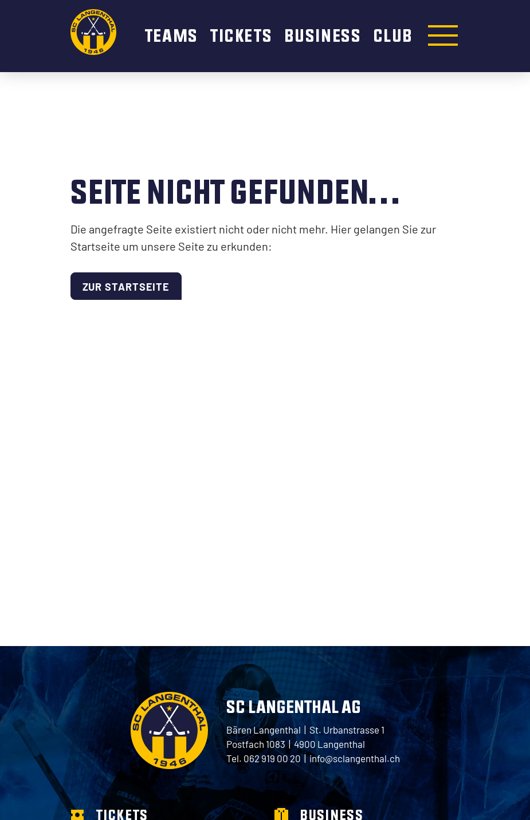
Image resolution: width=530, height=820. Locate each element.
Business (324, 35)
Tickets (243, 35)
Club (393, 35)
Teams (173, 35)
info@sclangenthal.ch (354, 758)
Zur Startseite (126, 286)
